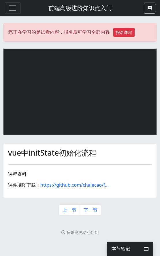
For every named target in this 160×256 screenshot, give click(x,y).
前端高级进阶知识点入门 (80, 8)
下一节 (90, 210)
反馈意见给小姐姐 (80, 232)
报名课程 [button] (124, 32)
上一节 (69, 210)
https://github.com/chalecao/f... (74, 185)
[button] (149, 8)
